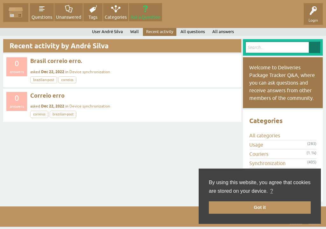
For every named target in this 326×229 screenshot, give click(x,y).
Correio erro (47, 95)
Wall (134, 31)
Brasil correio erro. (56, 61)
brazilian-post (43, 80)
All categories (264, 135)
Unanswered (68, 17)
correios (67, 80)
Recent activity (159, 31)
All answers (223, 31)
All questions (193, 31)
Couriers (258, 154)
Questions (42, 17)
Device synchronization (89, 72)
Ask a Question (145, 17)
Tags (93, 17)
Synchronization (267, 163)
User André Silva (107, 31)
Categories (116, 17)
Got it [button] (260, 207)
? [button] (271, 191)
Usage (256, 145)
